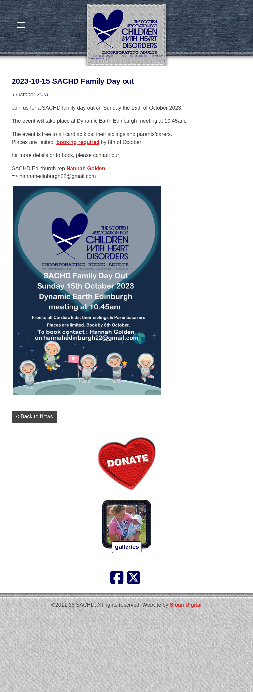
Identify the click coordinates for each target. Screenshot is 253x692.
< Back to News (34, 416)
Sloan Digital (186, 605)
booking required (77, 142)
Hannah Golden (85, 168)
